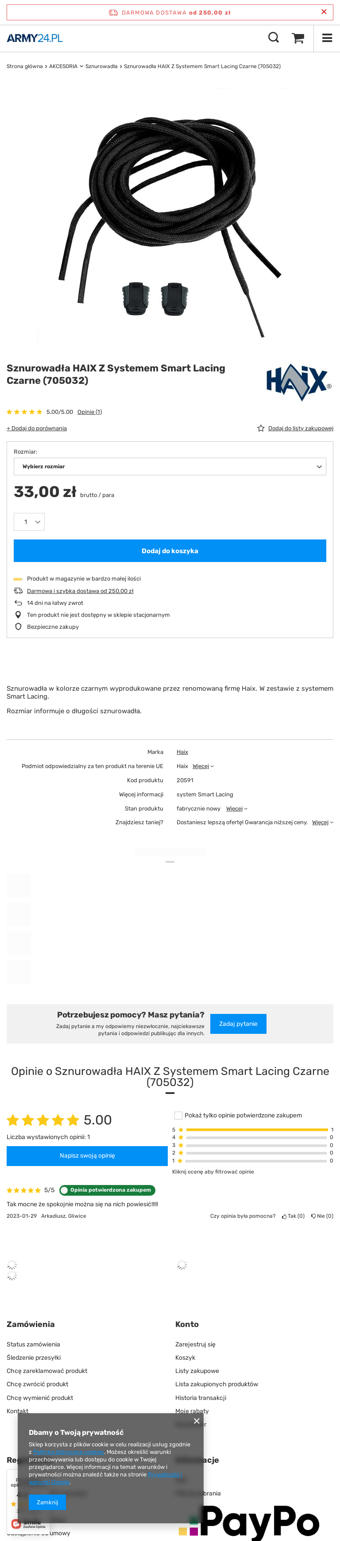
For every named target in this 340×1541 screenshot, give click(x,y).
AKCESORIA (63, 66)
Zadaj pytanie (238, 1024)
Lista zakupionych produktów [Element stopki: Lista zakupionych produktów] (216, 1384)
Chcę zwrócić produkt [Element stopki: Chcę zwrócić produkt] (37, 1384)
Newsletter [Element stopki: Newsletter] (190, 1424)
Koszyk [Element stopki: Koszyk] (185, 1357)
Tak (293, 1216)
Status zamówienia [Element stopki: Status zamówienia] (33, 1344)
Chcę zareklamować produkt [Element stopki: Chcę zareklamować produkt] (47, 1371)
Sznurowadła (101, 66)
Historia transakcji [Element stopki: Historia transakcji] (200, 1398)
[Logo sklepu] (35, 38)
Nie (322, 1216)
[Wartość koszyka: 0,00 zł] (298, 38)
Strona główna (25, 66)
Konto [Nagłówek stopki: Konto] (187, 1324)
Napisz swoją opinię (87, 1155)
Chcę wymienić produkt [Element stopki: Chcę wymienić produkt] (40, 1398)
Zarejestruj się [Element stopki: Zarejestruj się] (195, 1344)
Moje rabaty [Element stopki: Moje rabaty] (192, 1411)
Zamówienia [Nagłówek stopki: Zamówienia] (31, 1324)
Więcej (201, 766)
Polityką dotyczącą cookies (68, 1452)
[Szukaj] (274, 38)
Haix (182, 752)
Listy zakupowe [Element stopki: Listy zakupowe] (197, 1371)
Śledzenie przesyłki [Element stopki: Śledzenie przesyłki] (34, 1357)
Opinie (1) (89, 412)
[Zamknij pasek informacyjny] (323, 12)
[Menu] (326, 38)
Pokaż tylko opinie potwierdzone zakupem (243, 1115)
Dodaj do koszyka (170, 551)
